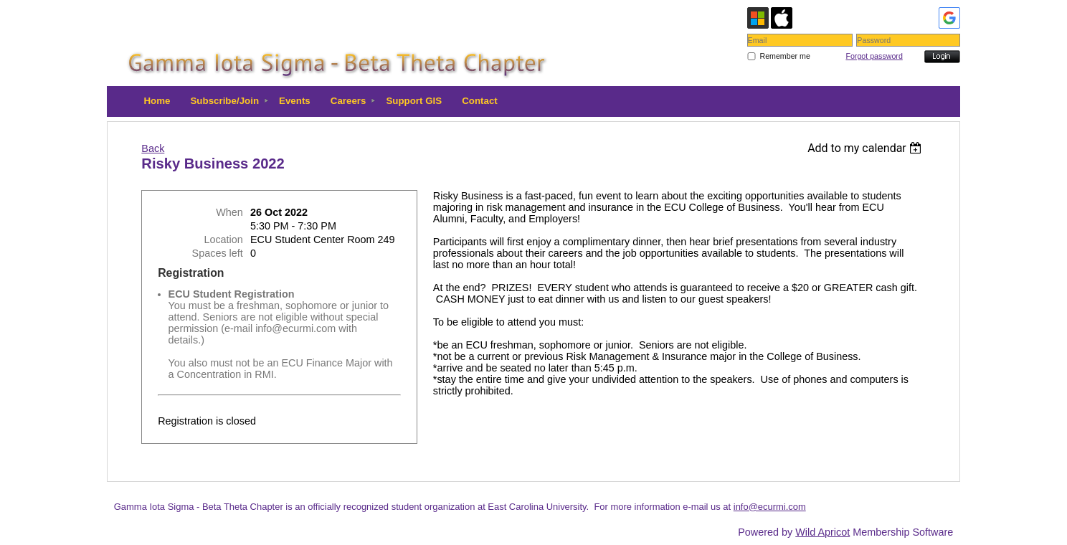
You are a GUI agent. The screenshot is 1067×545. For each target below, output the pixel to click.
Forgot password (873, 56)
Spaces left (217, 253)
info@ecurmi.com (770, 506)
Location (223, 239)
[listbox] (866, 148)
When (229, 212)
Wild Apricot (822, 532)
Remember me (784, 56)
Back (152, 148)
